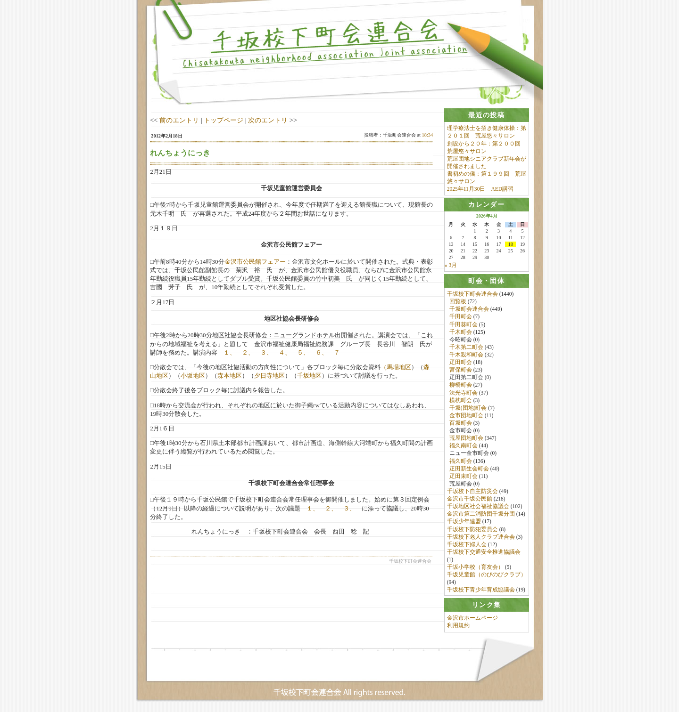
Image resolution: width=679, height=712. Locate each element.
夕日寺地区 (269, 375)
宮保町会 (460, 370)
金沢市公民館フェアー (255, 261)
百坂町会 (460, 423)
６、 (321, 352)
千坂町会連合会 (469, 309)
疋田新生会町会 (469, 469)
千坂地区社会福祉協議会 (478, 507)
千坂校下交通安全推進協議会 (484, 552)
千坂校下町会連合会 (472, 294)
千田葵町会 (463, 325)
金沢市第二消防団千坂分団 (481, 514)
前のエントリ (179, 120)
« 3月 (451, 265)
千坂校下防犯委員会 (472, 530)
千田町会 (460, 317)
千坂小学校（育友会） (475, 567)
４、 (285, 352)
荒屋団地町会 (466, 438)
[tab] (486, 115)
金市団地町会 (466, 416)
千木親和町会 (466, 355)
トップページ (223, 120)
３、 (266, 352)
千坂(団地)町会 (468, 408)
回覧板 (457, 302)
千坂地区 (309, 375)
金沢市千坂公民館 (469, 499)
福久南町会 (463, 446)
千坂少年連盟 (464, 522)
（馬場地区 (396, 367)
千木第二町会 (466, 347)
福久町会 (460, 461)
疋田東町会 (463, 476)
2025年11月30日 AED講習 (480, 189)
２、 (248, 352)
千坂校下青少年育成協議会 (481, 590)
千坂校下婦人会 (467, 545)
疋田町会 (460, 362)
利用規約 (458, 627)
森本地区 (229, 375)
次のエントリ (268, 120)
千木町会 (460, 332)
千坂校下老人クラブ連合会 (481, 537)
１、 (230, 352)
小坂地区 (193, 375)
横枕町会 (460, 401)
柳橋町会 (460, 385)
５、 (303, 352)
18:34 (427, 135)
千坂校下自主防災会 (472, 491)
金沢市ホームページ (472, 619)
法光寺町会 (463, 393)
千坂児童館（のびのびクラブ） (486, 575)
